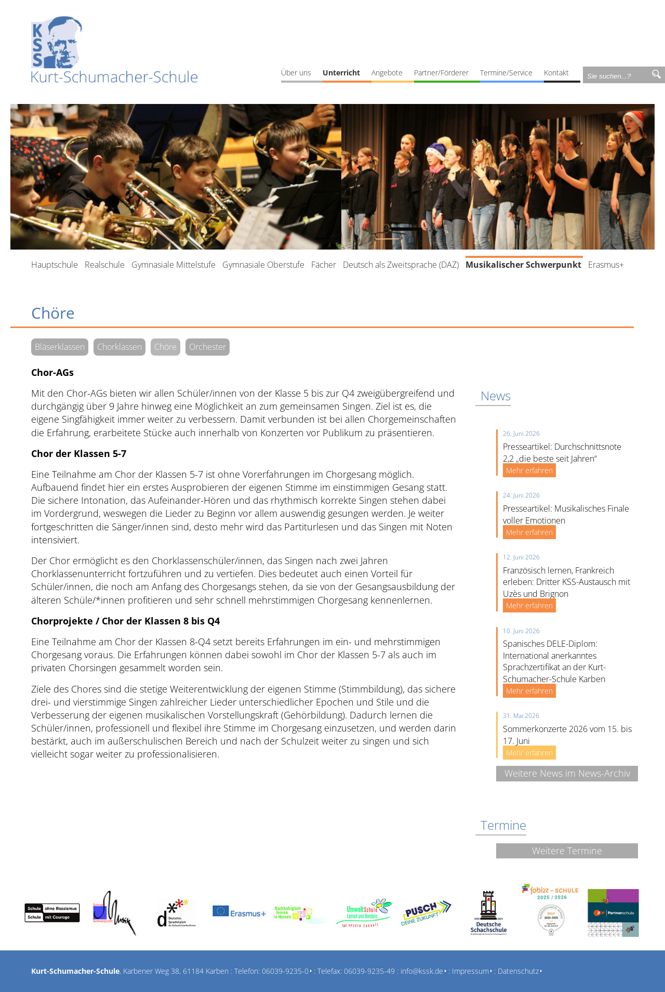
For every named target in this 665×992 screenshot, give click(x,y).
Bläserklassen (60, 347)
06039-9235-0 (285, 971)
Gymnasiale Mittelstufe (173, 264)
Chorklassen (119, 347)
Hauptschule (54, 264)
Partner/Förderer (441, 72)
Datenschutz (518, 971)
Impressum (470, 971)
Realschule (105, 264)
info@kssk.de (422, 971)
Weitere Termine (567, 850)
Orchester (207, 347)
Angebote (387, 72)
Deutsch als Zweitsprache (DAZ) (401, 264)
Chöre (165, 347)
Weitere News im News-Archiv (567, 773)
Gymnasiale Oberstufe (263, 264)
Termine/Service (506, 72)
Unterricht (341, 72)
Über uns (296, 72)
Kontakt (556, 72)
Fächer (323, 264)
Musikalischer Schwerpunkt (523, 264)
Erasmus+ (606, 264)
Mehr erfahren (529, 470)
